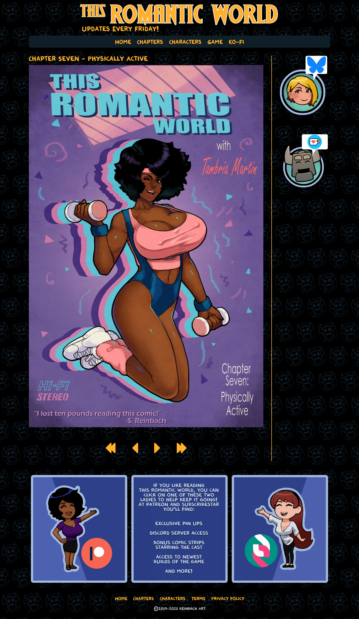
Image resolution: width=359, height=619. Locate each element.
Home (123, 41)
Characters (185, 41)
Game (215, 41)
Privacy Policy (227, 598)
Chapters (150, 41)
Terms (198, 598)
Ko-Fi (236, 41)
